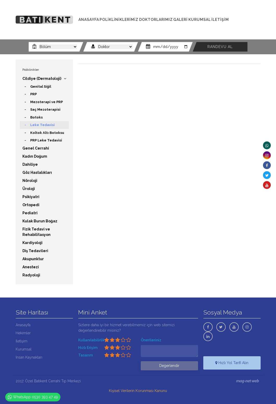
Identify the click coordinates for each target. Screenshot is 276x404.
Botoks (36, 117)
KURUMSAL (199, 19)
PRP (33, 94)
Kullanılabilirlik (91, 340)
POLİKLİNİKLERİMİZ (119, 19)
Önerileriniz (151, 340)
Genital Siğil (40, 86)
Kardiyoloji (32, 243)
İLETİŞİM (220, 19)
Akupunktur (33, 259)
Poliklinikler (30, 70)
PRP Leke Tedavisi (46, 140)
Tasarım (85, 355)
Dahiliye (30, 164)
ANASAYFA (88, 19)
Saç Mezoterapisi (45, 109)
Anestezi (30, 267)
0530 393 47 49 (247, 28)
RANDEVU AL (220, 47)
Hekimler (23, 333)
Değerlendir (169, 366)
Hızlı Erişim (87, 348)
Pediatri (30, 213)
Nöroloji (29, 181)
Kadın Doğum (34, 156)
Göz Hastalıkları (37, 172)
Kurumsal (24, 349)
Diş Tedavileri (35, 251)
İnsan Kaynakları (29, 357)
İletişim (21, 341)
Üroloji (28, 189)
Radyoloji (31, 275)
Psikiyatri (30, 197)
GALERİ (180, 19)
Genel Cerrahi (35, 148)
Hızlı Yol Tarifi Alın (231, 363)
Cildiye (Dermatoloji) (41, 78)
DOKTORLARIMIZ (156, 19)
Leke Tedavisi (42, 125)
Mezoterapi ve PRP (46, 102)
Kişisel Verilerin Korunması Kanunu (138, 391)
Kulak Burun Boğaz (39, 221)
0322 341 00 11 (247, 16)
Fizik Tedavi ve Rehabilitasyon (36, 232)
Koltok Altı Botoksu (47, 133)
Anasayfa (23, 325)
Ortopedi (30, 205)
